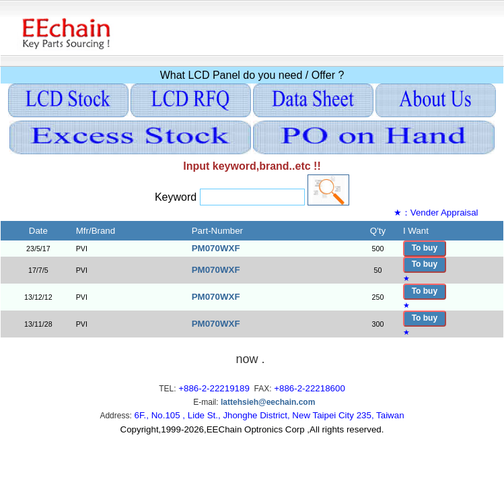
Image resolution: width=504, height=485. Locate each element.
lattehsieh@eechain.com (268, 402)
